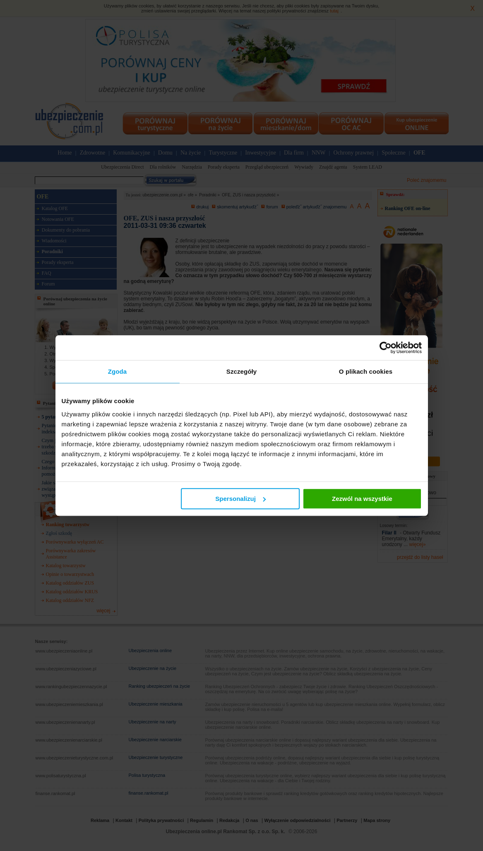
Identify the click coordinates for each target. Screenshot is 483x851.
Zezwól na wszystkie (362, 498)
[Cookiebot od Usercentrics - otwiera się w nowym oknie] (385, 347)
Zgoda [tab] (117, 371)
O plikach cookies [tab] (365, 371)
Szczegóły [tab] (241, 371)
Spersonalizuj (240, 498)
